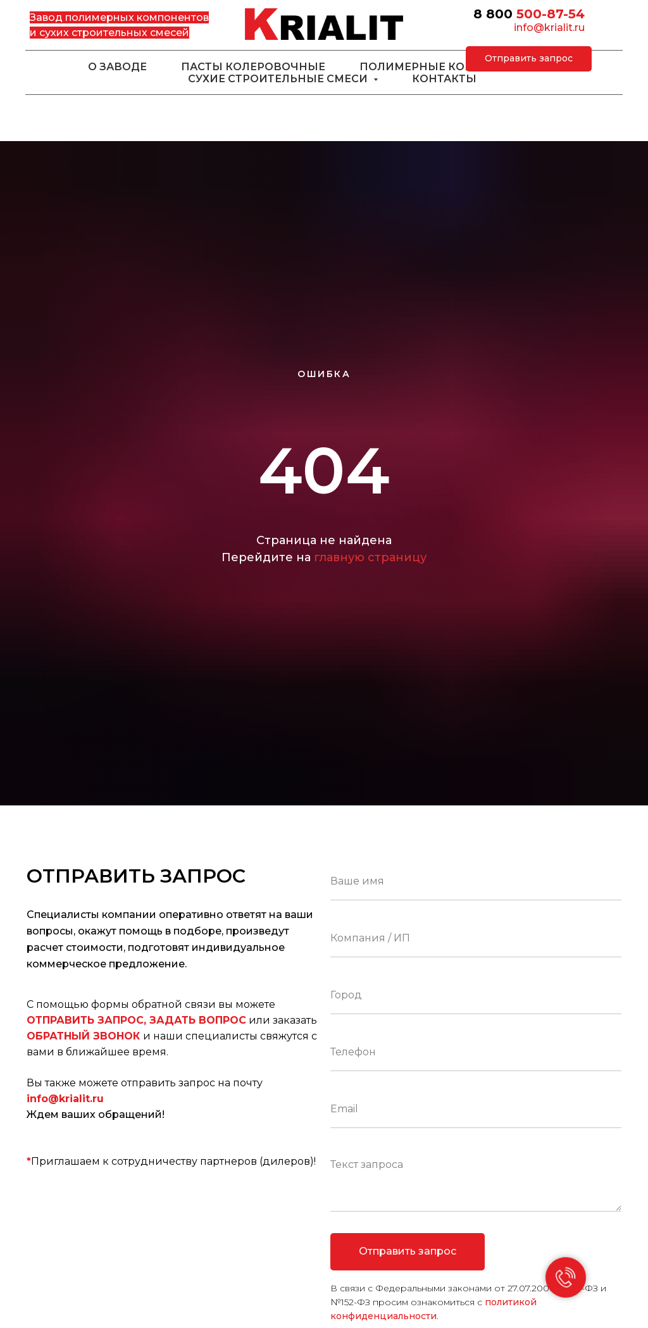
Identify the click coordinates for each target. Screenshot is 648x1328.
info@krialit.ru (549, 28)
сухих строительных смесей (114, 33)
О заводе (117, 67)
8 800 (493, 14)
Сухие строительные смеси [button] (279, 79)
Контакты (444, 79)
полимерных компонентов (137, 17)
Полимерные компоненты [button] (448, 67)
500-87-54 (550, 14)
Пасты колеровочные (253, 67)
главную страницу (370, 557)
